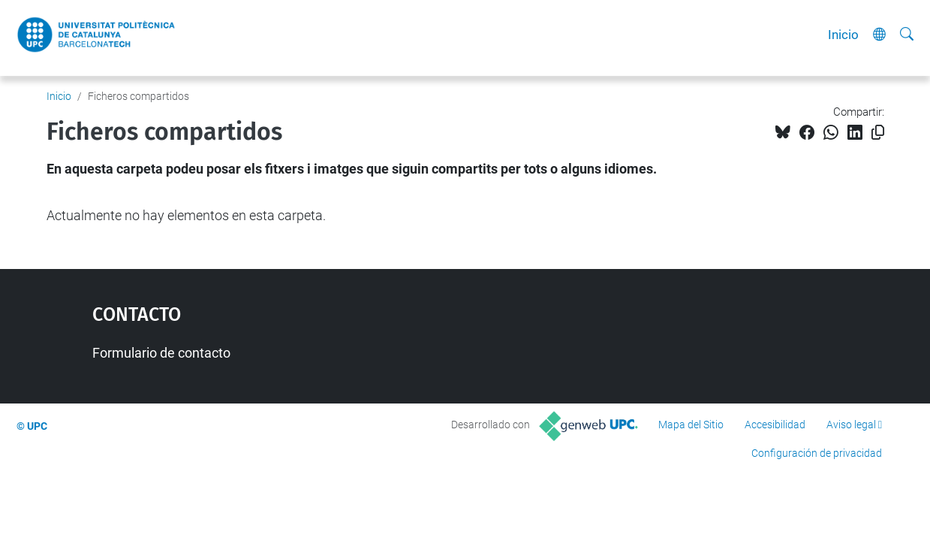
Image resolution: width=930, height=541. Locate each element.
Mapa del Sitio (691, 425)
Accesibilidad (775, 425)
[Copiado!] (877, 132)
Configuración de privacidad (816, 453)
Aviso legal (851, 425)
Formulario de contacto (161, 353)
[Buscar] (906, 34)
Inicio (843, 34)
